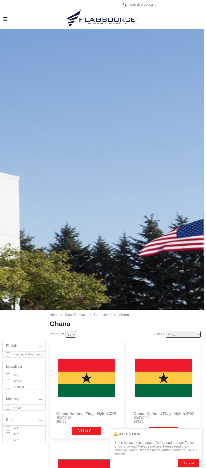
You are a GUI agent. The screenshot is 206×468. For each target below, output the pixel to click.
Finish (11, 347)
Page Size (57, 334)
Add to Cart (86, 431)
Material (13, 403)
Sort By (159, 334)
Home (54, 315)
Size (10, 423)
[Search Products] (124, 4)
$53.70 (61, 421)
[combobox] (166, 4)
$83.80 (138, 421)
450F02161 (64, 418)
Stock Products (76, 315)
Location (14, 370)
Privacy (143, 446)
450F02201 (141, 418)
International (103, 315)
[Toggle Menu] (3, 19)
